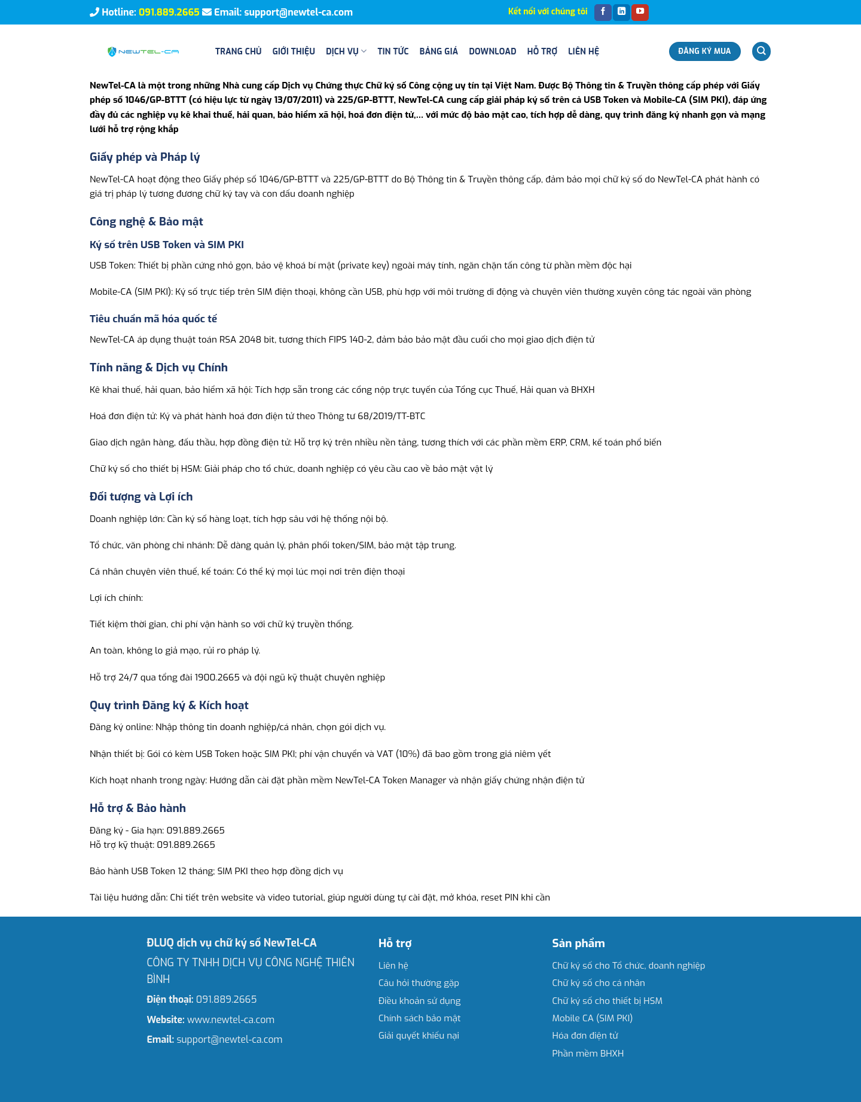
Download (492, 51)
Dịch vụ (346, 51)
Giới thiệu (294, 51)
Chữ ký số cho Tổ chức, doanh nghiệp (629, 966)
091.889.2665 (169, 12)
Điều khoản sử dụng (419, 1001)
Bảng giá (439, 51)
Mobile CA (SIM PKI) (592, 1018)
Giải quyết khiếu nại (418, 1036)
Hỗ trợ (542, 51)
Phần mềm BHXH (588, 1054)
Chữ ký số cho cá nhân (598, 983)
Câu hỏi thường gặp (418, 983)
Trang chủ (238, 51)
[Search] (761, 51)
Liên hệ (583, 51)
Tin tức (392, 51)
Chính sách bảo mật (419, 1018)
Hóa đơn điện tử (585, 1036)
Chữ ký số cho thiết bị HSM (607, 1001)
